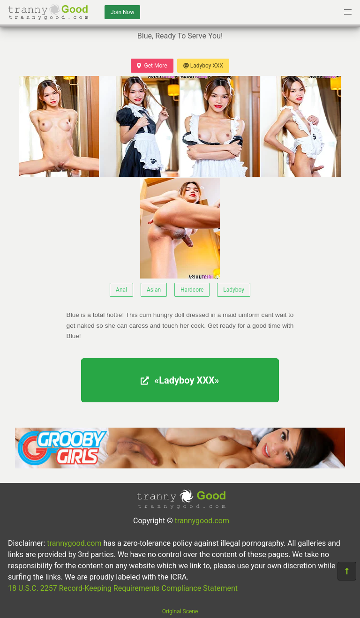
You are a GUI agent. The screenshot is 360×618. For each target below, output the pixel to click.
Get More (152, 65)
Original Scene (180, 611)
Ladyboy (233, 289)
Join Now (122, 12)
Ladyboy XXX (203, 65)
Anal (121, 289)
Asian (154, 289)
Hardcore (191, 289)
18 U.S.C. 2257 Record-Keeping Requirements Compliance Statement (123, 588)
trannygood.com (202, 520)
